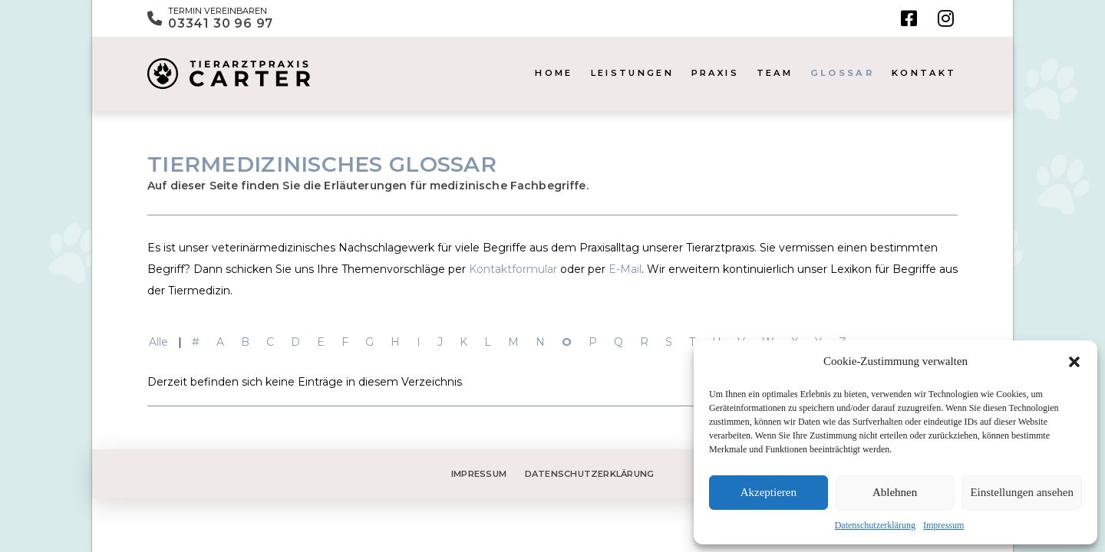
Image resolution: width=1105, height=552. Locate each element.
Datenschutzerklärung (875, 525)
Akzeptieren (769, 492)
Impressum (943, 525)
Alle (158, 342)
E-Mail (625, 269)
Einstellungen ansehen (1022, 492)
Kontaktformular (513, 269)
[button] (1074, 362)
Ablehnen (894, 492)
